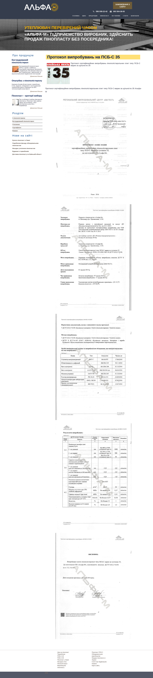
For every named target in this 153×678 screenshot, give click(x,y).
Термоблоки (61, 654)
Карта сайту (96, 665)
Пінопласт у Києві (63, 660)
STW (46, 673)
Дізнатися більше (36, 76)
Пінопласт (104, 16)
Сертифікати (16, 127)
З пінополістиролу (18, 118)
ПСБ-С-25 (60, 656)
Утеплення (16, 124)
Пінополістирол (62, 663)
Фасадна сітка (61, 662)
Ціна (84, 16)
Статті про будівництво (99, 662)
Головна (75, 16)
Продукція (93, 16)
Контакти (135, 16)
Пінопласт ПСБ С (97, 652)
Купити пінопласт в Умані (21, 140)
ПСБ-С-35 (60, 658)
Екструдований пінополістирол (23, 121)
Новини (15, 131)
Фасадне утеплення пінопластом (23, 148)
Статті (125, 16)
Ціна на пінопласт (63, 652)
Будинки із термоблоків (20, 151)
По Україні (116, 16)
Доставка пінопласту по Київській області (26, 154)
